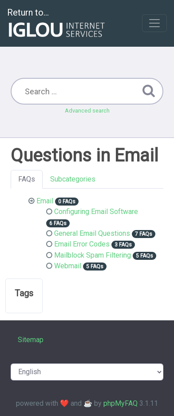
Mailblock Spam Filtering (92, 255)
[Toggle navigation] (154, 23)
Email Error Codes (82, 244)
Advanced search (87, 110)
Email (44, 201)
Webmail (67, 266)
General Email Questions (92, 233)
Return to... (57, 23)
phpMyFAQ (120, 403)
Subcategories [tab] (72, 179)
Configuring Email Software (96, 211)
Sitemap (31, 339)
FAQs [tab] (26, 179)
